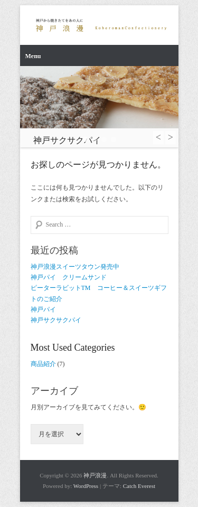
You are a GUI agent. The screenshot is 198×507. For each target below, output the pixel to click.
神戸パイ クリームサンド (69, 277)
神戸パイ (43, 309)
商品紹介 (43, 364)
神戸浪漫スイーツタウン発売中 (75, 266)
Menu (33, 56)
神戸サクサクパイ (56, 320)
